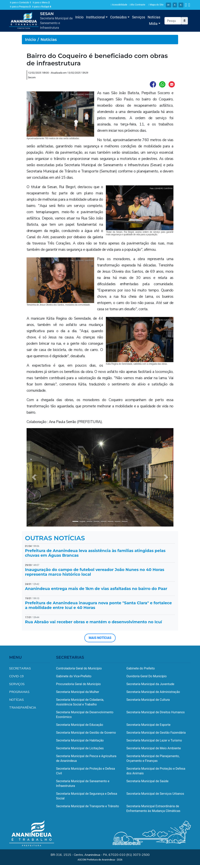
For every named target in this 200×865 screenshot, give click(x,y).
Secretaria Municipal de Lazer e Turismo (154, 740)
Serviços (138, 17)
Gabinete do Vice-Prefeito (73, 676)
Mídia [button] (153, 24)
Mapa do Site (155, 4)
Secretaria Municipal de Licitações (80, 748)
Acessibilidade (119, 4)
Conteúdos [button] (119, 17)
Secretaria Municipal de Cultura (148, 700)
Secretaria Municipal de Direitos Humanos (155, 712)
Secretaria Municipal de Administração (153, 692)
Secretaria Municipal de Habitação (80, 740)
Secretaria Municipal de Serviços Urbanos (155, 794)
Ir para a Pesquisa (20, 6)
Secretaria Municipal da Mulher (77, 692)
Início (79, 17)
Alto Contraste (137, 4)
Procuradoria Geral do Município (78, 684)
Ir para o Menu (41, 2)
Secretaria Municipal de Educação (79, 725)
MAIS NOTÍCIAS (100, 638)
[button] (184, 20)
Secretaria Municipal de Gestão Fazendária (156, 732)
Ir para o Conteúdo (20, 2)
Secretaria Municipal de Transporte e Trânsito (87, 806)
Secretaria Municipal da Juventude (150, 684)
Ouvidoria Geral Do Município (146, 676)
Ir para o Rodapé (41, 6)
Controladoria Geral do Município (79, 668)
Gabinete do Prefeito (140, 668)
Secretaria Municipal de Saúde (147, 781)
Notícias (154, 17)
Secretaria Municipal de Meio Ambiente (153, 748)
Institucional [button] (96, 17)
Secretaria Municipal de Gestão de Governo (86, 732)
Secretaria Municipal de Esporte (148, 725)
